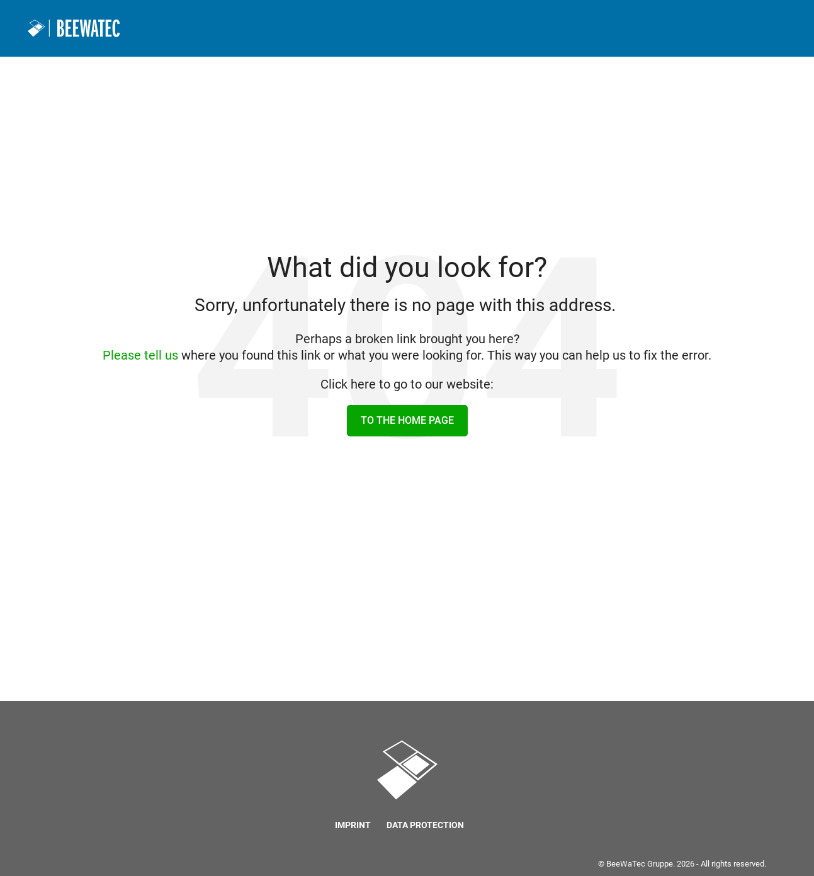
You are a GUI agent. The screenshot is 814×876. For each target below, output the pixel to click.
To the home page (407, 420)
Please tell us (140, 355)
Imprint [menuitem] (353, 825)
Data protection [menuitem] (425, 825)
